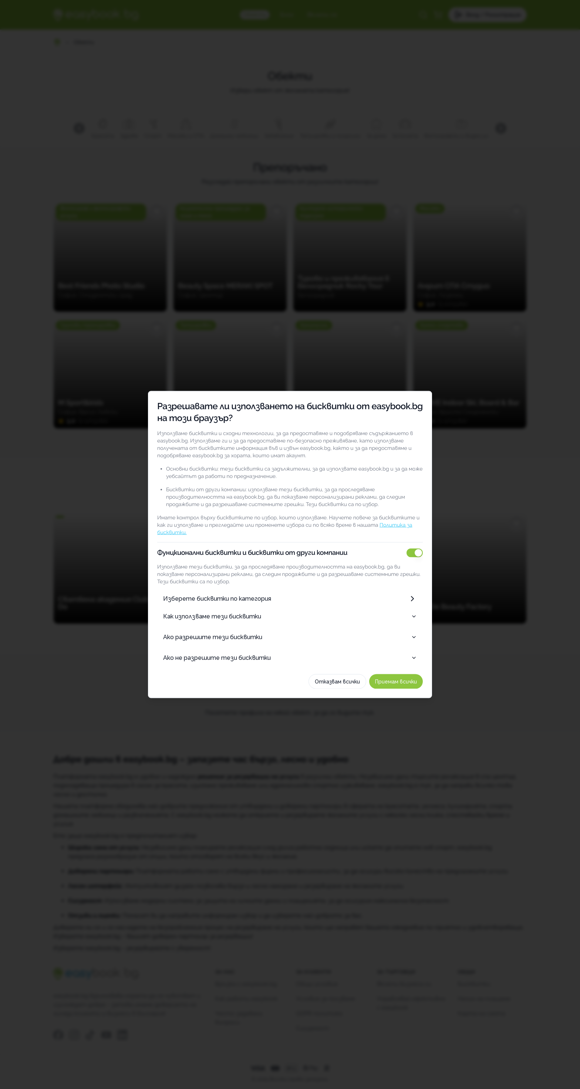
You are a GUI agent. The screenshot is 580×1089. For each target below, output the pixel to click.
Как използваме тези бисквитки (290, 616)
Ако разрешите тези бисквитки (290, 637)
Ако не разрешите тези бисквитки (290, 657)
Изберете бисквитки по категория (290, 598)
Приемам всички (396, 682)
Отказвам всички (337, 682)
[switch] (415, 553)
